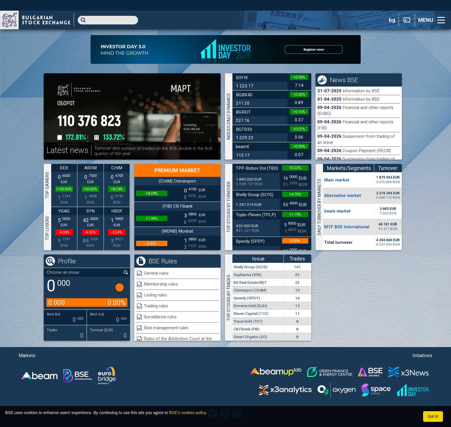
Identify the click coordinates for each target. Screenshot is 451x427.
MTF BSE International (346, 226)
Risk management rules (166, 327)
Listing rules (155, 295)
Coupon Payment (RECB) (367, 150)
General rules (156, 273)
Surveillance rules (160, 316)
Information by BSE (361, 90)
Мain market (336, 180)
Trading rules (156, 306)
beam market (337, 211)
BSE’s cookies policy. (188, 412)
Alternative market (342, 195)
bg (392, 20)
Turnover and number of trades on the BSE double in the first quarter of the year (153, 151)
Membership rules (161, 284)
